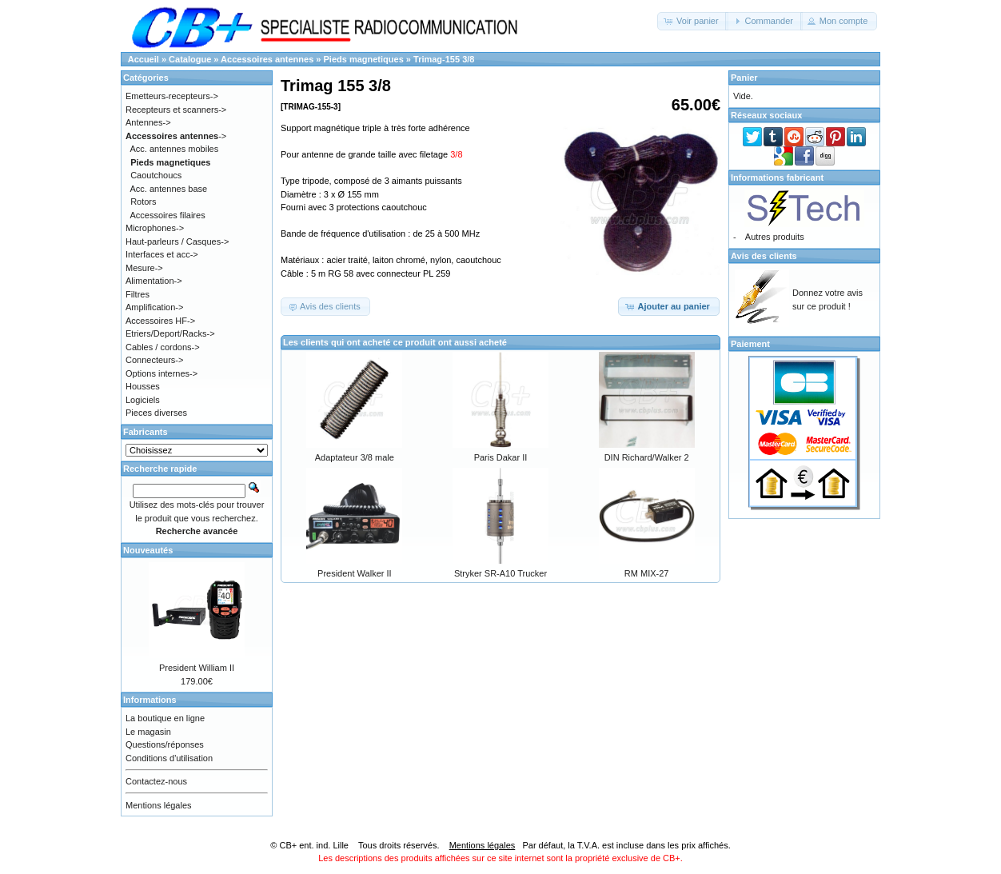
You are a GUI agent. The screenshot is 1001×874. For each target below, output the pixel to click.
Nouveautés (148, 550)
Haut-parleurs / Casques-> (177, 241)
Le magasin (148, 731)
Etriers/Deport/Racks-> (170, 333)
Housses (143, 386)
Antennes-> (148, 122)
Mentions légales (159, 805)
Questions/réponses (165, 744)
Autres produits (774, 236)
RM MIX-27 (646, 573)
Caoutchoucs (155, 175)
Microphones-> (155, 228)
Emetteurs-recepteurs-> (172, 96)
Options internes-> (161, 373)
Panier (744, 77)
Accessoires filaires (167, 215)
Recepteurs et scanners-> (176, 109)
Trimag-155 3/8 (443, 59)
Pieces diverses (156, 412)
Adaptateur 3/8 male (354, 457)
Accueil (143, 59)
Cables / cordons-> (163, 347)
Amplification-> (154, 307)
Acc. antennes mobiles (174, 149)
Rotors (143, 201)
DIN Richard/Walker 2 (646, 457)
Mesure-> (144, 268)
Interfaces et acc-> (162, 254)
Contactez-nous (156, 781)
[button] (692, 21)
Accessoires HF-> (160, 320)
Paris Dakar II (501, 457)
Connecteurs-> (154, 360)
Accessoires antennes (267, 59)
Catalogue (190, 59)
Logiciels (143, 400)
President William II (196, 667)
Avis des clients (764, 256)
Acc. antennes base (169, 189)
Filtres (138, 294)
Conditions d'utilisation (169, 758)
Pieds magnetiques (364, 59)
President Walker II (354, 573)
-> (176, 136)
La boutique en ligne (165, 718)
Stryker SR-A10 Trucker (500, 573)
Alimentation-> (154, 280)
